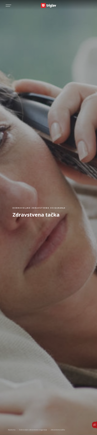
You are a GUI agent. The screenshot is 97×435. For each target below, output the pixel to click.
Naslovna (11, 430)
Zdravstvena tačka (58, 430)
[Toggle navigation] (8, 5)
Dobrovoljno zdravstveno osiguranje (33, 430)
